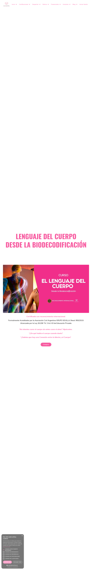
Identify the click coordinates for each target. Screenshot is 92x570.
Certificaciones (24, 4)
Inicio (14, 4)
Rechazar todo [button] (17, 562)
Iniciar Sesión (83, 4)
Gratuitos (66, 4)
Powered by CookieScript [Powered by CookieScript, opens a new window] (12, 566)
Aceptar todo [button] (7, 562)
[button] (12, 565)
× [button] (22, 535)
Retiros (46, 4)
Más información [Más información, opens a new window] (6, 546)
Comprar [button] (46, 345)
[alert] (12, 551)
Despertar (36, 4)
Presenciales (56, 4)
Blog (75, 4)
